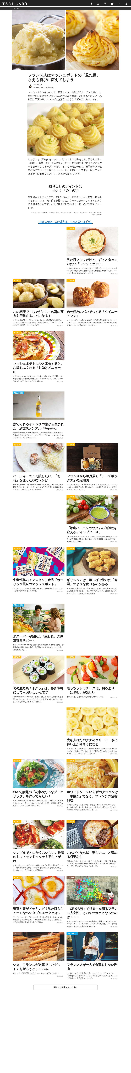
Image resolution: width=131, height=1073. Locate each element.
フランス (76, 213)
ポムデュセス (36, 213)
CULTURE (71, 878)
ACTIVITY (71, 230)
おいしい (93, 213)
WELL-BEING (18, 394)
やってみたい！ (97, 215)
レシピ (100, 213)
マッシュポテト (66, 213)
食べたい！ (84, 213)
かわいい (45, 213)
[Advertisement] (65, 1037)
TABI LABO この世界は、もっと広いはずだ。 (65, 222)
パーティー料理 (55, 213)
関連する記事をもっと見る (65, 988)
